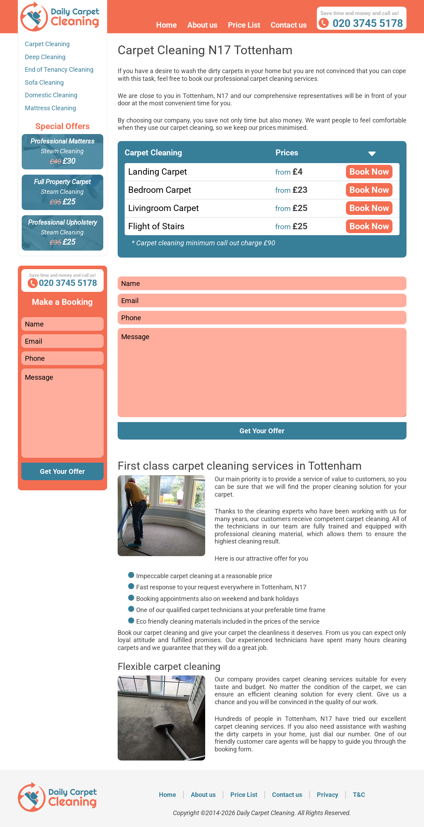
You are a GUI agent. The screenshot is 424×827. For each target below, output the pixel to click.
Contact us (289, 25)
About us (202, 25)
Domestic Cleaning (51, 95)
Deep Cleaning (45, 57)
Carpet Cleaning (47, 44)
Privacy (327, 794)
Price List (244, 25)
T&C (359, 794)
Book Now (369, 172)
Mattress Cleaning (50, 108)
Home (166, 25)
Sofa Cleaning (44, 82)
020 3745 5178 (368, 23)
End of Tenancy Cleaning (59, 69)
